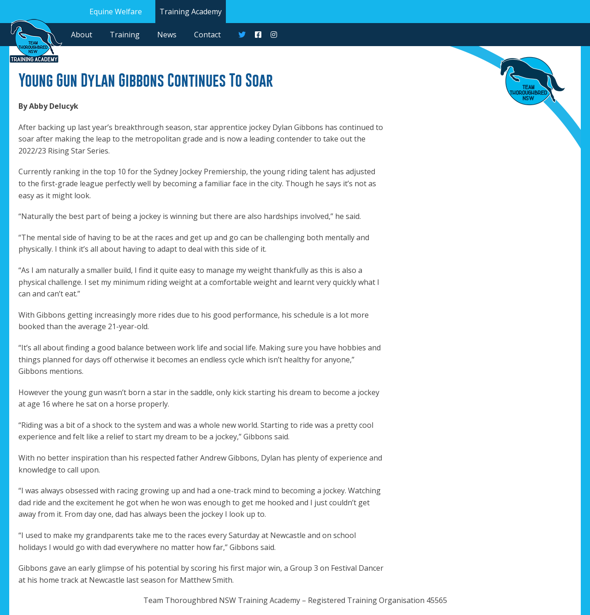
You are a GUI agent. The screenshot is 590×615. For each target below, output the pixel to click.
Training (125, 35)
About (81, 35)
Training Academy (190, 11)
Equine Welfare (115, 11)
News (167, 35)
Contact (207, 35)
